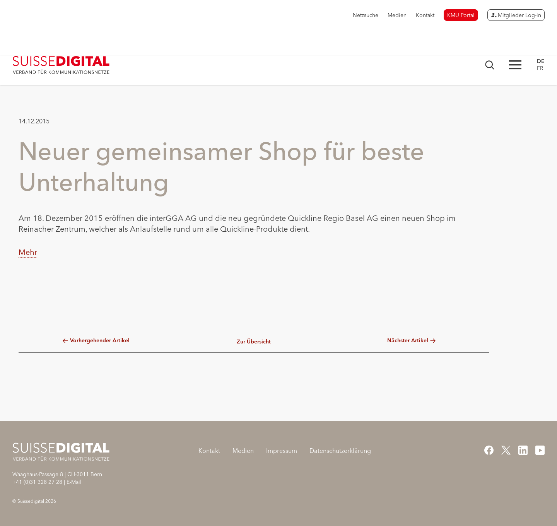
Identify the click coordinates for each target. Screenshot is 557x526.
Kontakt (425, 15)
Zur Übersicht (254, 342)
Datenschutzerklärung (340, 450)
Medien (397, 15)
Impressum (281, 450)
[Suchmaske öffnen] (490, 65)
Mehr (28, 252)
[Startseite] (61, 65)
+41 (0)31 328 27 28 (37, 481)
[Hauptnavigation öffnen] (515, 64)
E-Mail (74, 481)
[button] (28, 305)
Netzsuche (365, 15)
